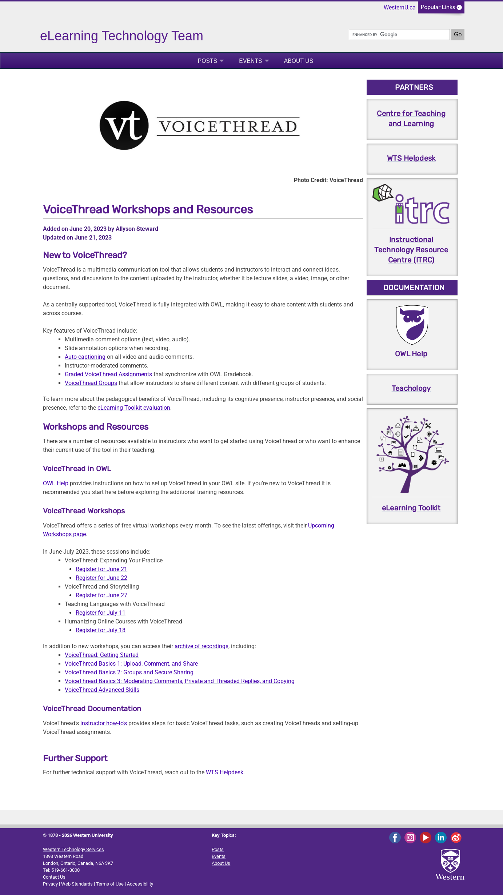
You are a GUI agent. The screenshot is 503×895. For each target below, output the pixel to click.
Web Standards (77, 884)
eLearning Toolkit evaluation (133, 407)
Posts (207, 61)
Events (250, 61)
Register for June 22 (101, 577)
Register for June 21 (101, 569)
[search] (399, 34)
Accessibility (140, 884)
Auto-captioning (85, 356)
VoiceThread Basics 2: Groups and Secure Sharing (129, 672)
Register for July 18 (100, 630)
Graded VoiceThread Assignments (108, 374)
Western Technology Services (73, 849)
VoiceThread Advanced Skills (102, 689)
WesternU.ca (400, 7)
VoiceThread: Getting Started (102, 654)
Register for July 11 (100, 612)
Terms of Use (110, 884)
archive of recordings (201, 646)
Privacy (50, 884)
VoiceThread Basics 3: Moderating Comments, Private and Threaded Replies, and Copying (180, 681)
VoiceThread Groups (91, 383)
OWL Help (55, 483)
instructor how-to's (103, 723)
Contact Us (54, 877)
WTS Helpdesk (224, 772)
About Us (299, 61)
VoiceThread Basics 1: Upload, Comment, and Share (131, 663)
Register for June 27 (101, 595)
